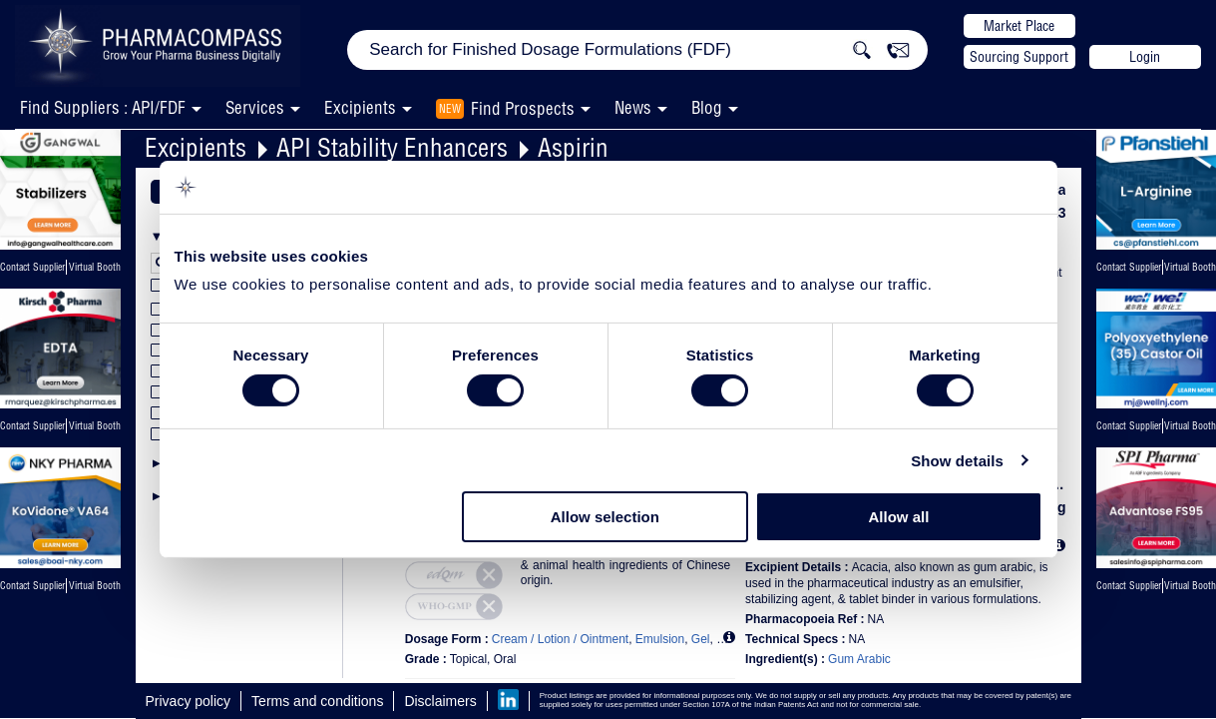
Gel (700, 639)
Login (1144, 57)
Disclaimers (440, 701)
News (632, 107)
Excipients (195, 147)
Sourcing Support (1019, 57)
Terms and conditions (317, 701)
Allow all (899, 516)
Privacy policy (188, 701)
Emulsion (659, 639)
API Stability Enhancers (392, 147)
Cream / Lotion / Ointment (560, 639)
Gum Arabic (859, 659)
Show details (957, 460)
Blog (706, 107)
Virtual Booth (95, 425)
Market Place (1019, 26)
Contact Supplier (32, 267)
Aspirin (573, 147)
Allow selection (605, 516)
